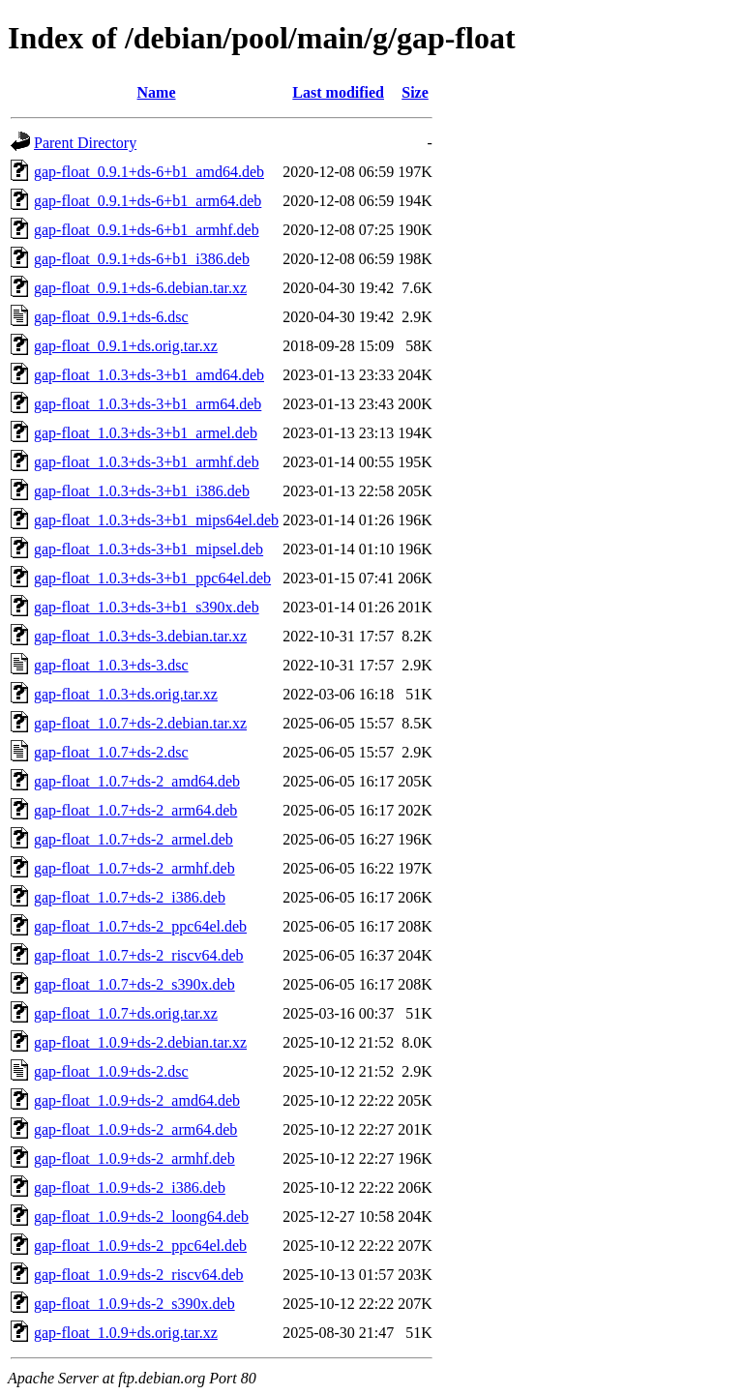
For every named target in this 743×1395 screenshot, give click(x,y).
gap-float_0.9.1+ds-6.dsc (111, 317)
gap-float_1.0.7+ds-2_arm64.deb (135, 810)
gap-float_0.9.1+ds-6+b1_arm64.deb (147, 201)
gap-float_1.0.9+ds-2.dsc (111, 1071)
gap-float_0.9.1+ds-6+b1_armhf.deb (146, 230)
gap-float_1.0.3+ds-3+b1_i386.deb (142, 491)
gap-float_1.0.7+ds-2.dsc (111, 752)
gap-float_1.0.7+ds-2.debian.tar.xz (140, 723)
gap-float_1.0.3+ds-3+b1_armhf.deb (146, 462)
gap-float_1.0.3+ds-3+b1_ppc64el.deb (152, 578)
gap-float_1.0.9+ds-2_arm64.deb (135, 1129)
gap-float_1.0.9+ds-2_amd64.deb (137, 1100)
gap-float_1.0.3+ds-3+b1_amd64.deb (149, 375)
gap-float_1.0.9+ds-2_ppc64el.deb (140, 1245)
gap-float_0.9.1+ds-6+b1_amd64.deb (149, 171)
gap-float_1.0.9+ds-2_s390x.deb (134, 1303)
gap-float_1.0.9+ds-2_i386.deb (129, 1187)
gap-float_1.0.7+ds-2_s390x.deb (134, 984)
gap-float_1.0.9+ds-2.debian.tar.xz (140, 1042)
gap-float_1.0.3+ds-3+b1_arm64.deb (147, 404)
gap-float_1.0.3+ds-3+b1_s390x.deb (146, 607)
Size (415, 92)
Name (156, 92)
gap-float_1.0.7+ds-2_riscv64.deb (139, 955)
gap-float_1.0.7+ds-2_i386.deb (129, 897)
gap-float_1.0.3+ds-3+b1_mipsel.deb (148, 549)
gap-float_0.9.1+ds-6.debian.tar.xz (140, 288)
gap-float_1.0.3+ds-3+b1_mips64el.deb (156, 520)
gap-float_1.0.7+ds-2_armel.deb (133, 839)
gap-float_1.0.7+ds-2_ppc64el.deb (140, 926)
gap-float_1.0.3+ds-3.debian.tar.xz (140, 636)
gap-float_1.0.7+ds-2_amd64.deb (137, 781)
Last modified (338, 92)
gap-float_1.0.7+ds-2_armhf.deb (134, 868)
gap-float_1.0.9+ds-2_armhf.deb (134, 1158)
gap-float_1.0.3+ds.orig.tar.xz (126, 694)
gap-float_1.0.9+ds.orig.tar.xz (126, 1332)
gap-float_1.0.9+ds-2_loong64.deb (141, 1216)
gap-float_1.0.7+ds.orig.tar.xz (126, 1013)
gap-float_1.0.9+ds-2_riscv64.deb (139, 1274)
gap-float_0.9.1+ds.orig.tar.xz (126, 346)
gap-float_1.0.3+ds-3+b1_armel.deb (145, 433)
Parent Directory (85, 142)
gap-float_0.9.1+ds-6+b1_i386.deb (142, 259)
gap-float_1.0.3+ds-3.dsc (111, 665)
